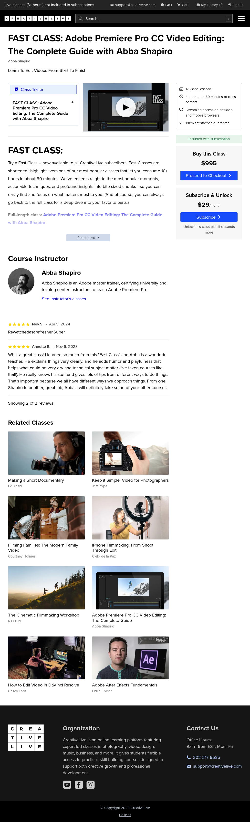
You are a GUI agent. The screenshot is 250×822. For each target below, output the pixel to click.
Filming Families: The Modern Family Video (43, 547)
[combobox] (154, 18)
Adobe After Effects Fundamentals (124, 685)
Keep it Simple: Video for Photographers (130, 480)
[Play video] (126, 107)
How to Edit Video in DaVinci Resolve (43, 685)
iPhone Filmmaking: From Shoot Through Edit (122, 547)
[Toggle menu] (241, 18)
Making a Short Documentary (36, 480)
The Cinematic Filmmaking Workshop (43, 615)
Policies (125, 814)
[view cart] (184, 4)
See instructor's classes (64, 299)
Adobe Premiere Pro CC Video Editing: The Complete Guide (129, 617)
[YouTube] (67, 784)
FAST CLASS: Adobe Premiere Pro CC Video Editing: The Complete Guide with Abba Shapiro (40, 111)
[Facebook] (78, 784)
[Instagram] (90, 784)
